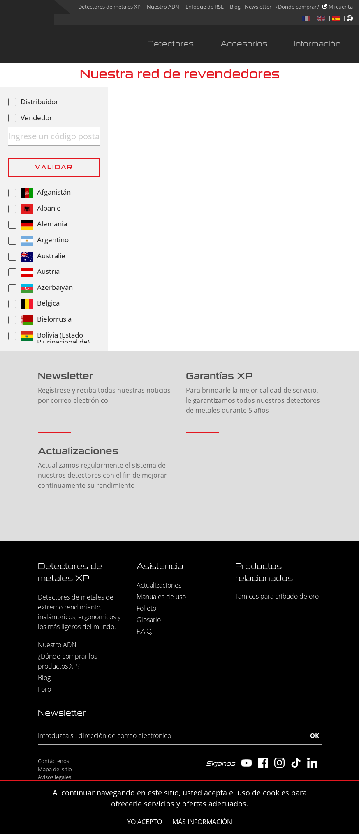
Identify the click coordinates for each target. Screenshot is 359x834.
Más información (202, 821)
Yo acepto (144, 821)
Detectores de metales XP (109, 6)
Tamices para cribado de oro (277, 596)
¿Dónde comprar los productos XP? (67, 661)
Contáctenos (53, 761)
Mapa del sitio (55, 769)
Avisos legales (54, 777)
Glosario (149, 619)
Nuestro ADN (163, 6)
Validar (54, 167)
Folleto (146, 608)
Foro (44, 689)
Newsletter (258, 6)
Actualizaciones (159, 585)
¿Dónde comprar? (297, 6)
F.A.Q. (145, 631)
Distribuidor (39, 101)
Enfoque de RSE (204, 6)
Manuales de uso (161, 596)
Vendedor (36, 117)
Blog (235, 6)
